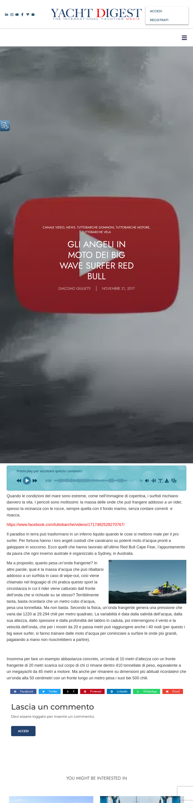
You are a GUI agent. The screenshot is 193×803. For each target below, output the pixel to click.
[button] (184, 37)
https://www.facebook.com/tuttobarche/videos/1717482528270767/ (66, 524)
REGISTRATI (159, 20)
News (70, 227)
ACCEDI (156, 11)
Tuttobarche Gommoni (95, 227)
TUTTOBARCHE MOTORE (132, 227)
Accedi (23, 731)
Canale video (53, 227)
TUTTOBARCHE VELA (96, 232)
